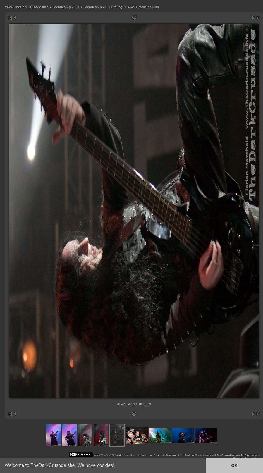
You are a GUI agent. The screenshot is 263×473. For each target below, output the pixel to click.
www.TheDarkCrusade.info (26, 7)
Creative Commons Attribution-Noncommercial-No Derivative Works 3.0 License (206, 455)
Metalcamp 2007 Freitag (103, 7)
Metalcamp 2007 (66, 7)
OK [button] (234, 465)
